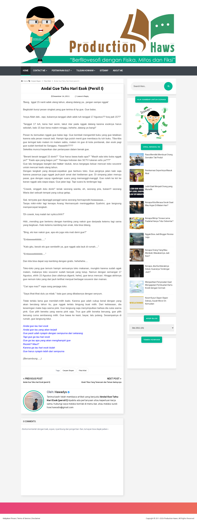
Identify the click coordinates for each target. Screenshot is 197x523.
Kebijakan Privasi (9, 518)
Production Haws (170, 518)
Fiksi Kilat (82, 370)
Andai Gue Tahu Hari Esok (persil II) (36, 382)
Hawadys (61, 392)
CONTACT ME (39, 70)
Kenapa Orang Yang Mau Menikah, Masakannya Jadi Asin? (157, 253)
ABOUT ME (118, 70)
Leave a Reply (82, 96)
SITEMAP (104, 70)
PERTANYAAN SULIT (61, 70)
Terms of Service (23, 518)
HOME (25, 70)
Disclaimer (36, 518)
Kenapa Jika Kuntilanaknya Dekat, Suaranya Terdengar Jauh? (157, 269)
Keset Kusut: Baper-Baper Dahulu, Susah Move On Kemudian (156, 301)
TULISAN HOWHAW (84, 70)
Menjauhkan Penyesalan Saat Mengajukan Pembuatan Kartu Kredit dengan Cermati (158, 285)
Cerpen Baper (68, 370)
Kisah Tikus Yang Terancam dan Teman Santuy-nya (101, 382)
